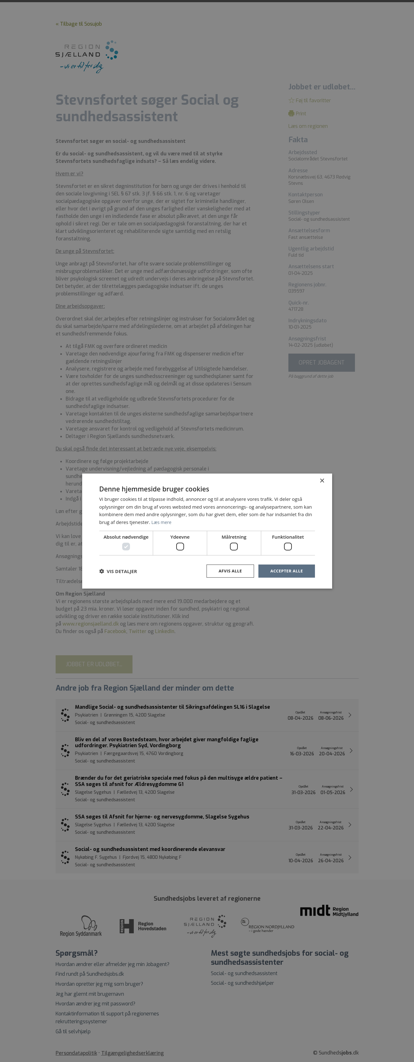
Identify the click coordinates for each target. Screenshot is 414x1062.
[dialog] (207, 531)
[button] (118, 571)
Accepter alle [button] (285, 571)
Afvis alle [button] (227, 571)
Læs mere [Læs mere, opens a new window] (162, 521)
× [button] (322, 480)
